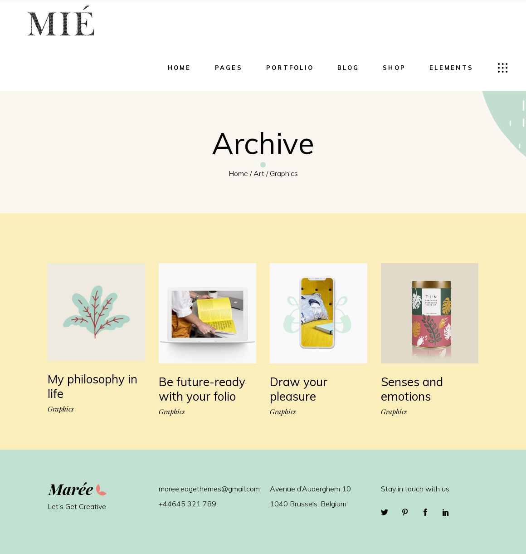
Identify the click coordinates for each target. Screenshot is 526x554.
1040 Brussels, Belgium (308, 503)
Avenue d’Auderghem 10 (310, 488)
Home (238, 173)
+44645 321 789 (187, 503)
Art (258, 173)
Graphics (61, 409)
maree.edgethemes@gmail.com (209, 488)
